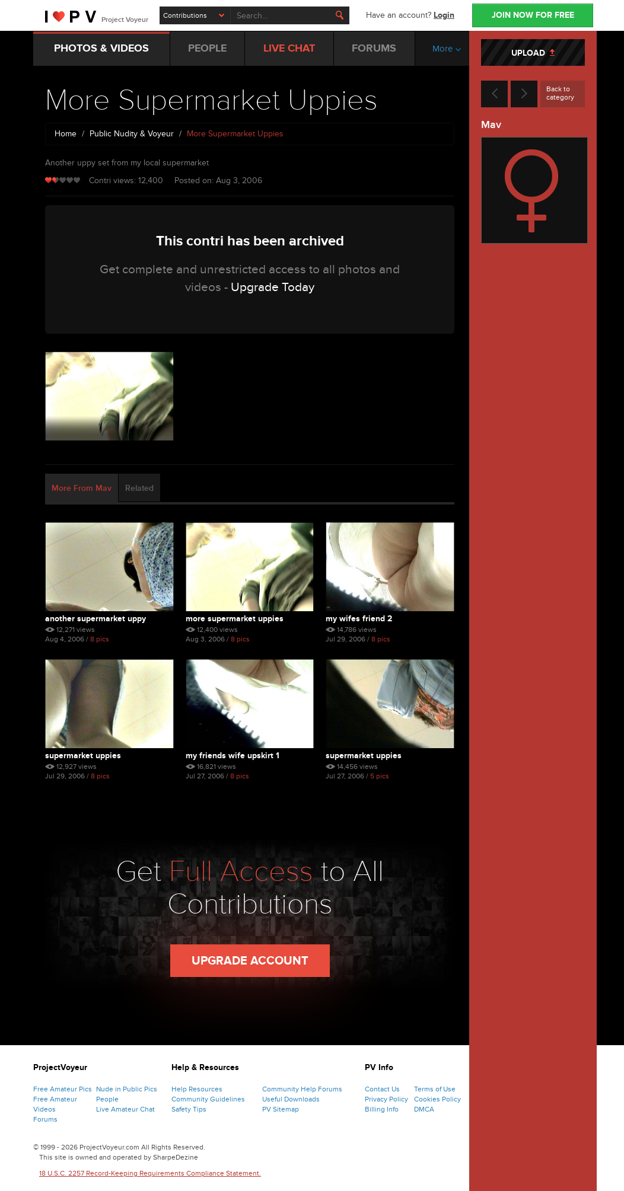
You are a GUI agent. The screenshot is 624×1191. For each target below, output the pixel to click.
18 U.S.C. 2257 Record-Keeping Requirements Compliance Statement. (150, 1173)
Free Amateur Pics (62, 1089)
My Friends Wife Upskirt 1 (232, 755)
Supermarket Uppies (83, 755)
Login (444, 15)
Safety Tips (188, 1109)
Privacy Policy (386, 1099)
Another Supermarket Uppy (95, 618)
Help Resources (196, 1089)
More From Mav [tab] (82, 488)
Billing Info (382, 1109)
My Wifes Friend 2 (359, 618)
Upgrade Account (250, 961)
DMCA (424, 1109)
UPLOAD (533, 53)
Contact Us (382, 1089)
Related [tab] (139, 488)
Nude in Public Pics (126, 1089)
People (107, 1099)
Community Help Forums (302, 1089)
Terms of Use (435, 1089)
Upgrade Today (272, 287)
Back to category (560, 93)
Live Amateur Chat (125, 1109)
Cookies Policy (437, 1099)
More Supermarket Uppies (235, 618)
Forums (45, 1119)
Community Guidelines (208, 1099)
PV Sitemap (280, 1109)
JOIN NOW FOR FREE (533, 15)
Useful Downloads (291, 1099)
